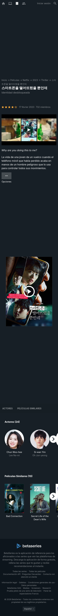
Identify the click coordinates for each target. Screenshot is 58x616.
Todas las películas (37, 571)
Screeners (36, 588)
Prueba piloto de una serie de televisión (24, 591)
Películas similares (29, 408)
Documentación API (12, 574)
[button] (14, 445)
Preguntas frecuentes (31, 574)
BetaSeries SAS (14, 588)
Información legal (9, 582)
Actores (7, 408)
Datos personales (29, 585)
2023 (35, 80)
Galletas (22, 582)
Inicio (4, 80)
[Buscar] (55, 3)
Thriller (44, 80)
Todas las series (20, 571)
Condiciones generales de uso (41, 582)
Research (47, 588)
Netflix (26, 80)
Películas (14, 80)
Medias (26, 588)
